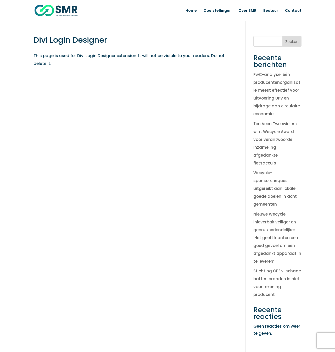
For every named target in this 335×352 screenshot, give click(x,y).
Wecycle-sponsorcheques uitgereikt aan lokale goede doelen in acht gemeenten (275, 188)
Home (191, 11)
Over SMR (247, 11)
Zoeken (292, 41)
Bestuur (270, 11)
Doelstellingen (218, 11)
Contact (293, 11)
